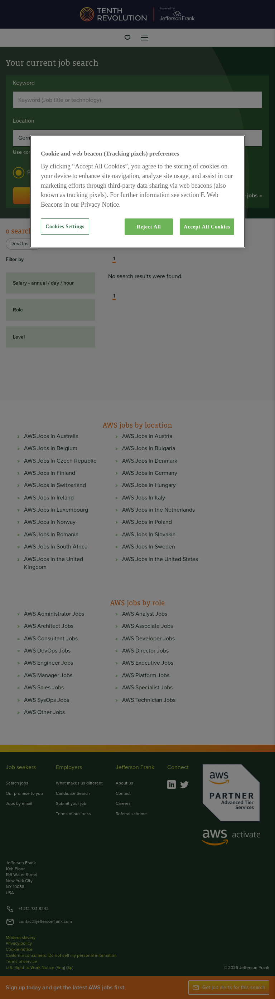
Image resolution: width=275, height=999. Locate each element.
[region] (137, 191)
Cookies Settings (64, 226)
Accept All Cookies (207, 227)
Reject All (148, 227)
